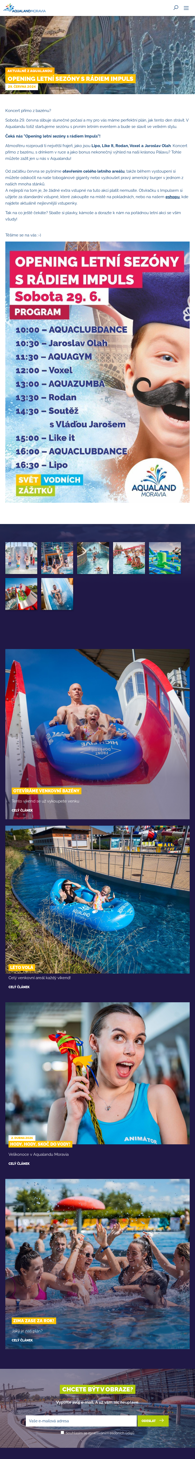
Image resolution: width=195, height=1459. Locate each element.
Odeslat (153, 1421)
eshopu (172, 196)
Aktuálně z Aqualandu (29, 71)
